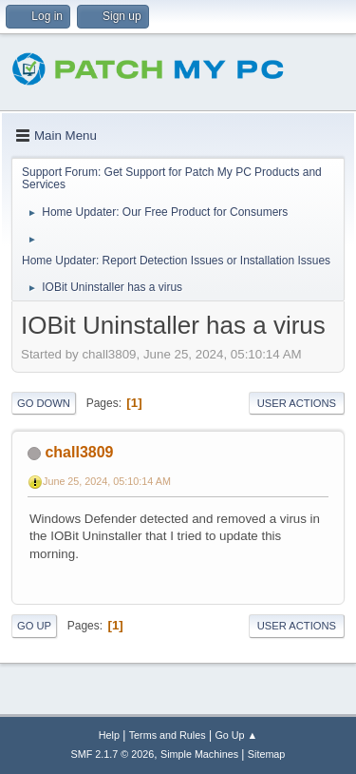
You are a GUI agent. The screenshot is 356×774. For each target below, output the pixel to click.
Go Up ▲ (236, 735)
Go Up (34, 625)
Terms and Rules (167, 735)
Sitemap (267, 754)
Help (109, 735)
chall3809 (79, 452)
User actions (296, 403)
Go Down (43, 403)
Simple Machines (199, 754)
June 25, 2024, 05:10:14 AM (107, 481)
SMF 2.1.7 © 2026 (113, 754)
